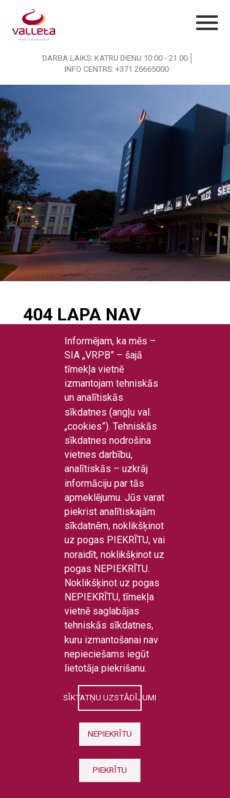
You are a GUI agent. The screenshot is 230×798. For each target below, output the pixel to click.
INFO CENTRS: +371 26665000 (116, 69)
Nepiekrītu (110, 733)
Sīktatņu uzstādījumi (109, 697)
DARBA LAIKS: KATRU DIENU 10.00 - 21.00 (115, 58)
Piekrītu (110, 770)
